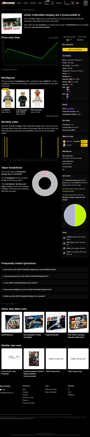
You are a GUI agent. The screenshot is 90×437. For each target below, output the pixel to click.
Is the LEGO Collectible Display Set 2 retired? (21, 283)
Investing (25, 392)
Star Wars (17, 9)
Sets (69, 392)
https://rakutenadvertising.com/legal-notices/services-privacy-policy (16, 418)
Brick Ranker (5, 386)
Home (3, 9)
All (69, 389)
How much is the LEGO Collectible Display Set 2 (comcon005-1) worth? (30, 269)
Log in (86, 3)
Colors (40, 3)
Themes (25, 3)
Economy (59, 3)
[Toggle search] (73, 3)
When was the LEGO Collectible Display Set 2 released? (25, 296)
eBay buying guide (51, 392)
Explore (19, 3)
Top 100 (52, 3)
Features (25, 400)
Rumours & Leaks (28, 397)
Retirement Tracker (51, 389)
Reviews (25, 395)
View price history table (10, 69)
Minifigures (71, 395)
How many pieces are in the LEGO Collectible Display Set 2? (26, 276)
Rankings (33, 3)
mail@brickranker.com (7, 392)
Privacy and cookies (29, 403)
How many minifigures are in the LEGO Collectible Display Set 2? (28, 289)
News (24, 389)
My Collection (67, 3)
